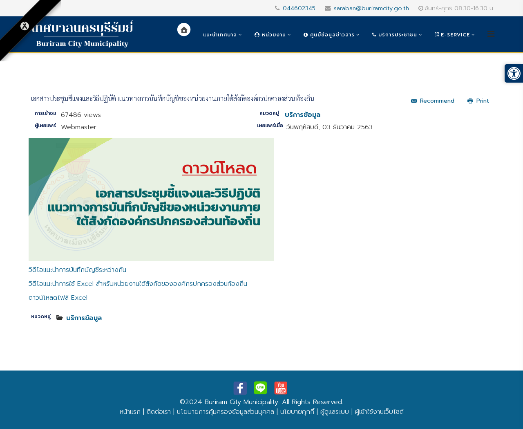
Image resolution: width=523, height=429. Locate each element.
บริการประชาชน (394, 34)
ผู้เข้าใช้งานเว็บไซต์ (379, 412)
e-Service (452, 34)
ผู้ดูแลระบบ (334, 412)
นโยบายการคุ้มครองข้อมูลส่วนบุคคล (225, 412)
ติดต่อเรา (159, 412)
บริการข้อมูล (302, 115)
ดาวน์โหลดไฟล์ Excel (58, 298)
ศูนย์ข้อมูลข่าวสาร (329, 34)
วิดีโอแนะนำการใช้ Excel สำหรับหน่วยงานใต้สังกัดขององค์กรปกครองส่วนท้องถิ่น (138, 284)
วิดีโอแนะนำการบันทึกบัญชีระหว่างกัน (77, 270)
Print (478, 101)
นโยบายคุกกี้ (297, 412)
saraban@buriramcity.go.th (371, 8)
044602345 (299, 8)
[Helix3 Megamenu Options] (490, 34)
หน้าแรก (130, 412)
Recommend (432, 101)
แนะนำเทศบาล (220, 34)
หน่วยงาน (270, 34)
